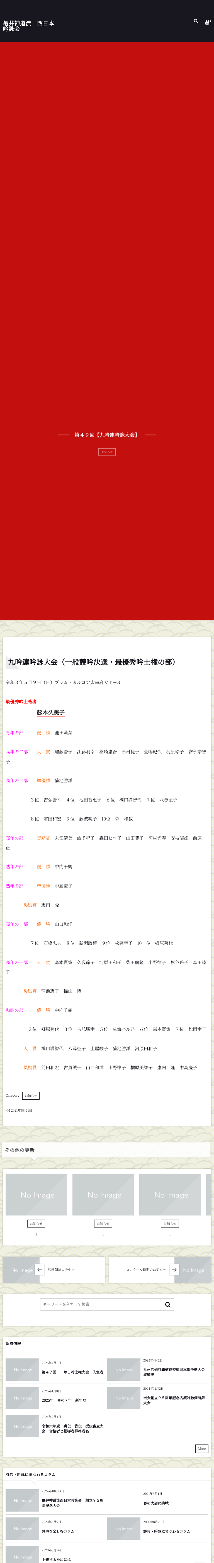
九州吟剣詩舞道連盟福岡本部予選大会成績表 (174, 1372)
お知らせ (31, 1096)
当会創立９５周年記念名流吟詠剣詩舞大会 (174, 1400)
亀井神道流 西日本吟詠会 (28, 25)
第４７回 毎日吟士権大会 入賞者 (72, 1372)
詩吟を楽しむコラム (58, 1531)
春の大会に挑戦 (156, 1503)
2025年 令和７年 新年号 (64, 1400)
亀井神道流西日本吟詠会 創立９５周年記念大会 (72, 1503)
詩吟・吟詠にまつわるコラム (166, 1531)
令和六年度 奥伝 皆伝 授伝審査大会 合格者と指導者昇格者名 (72, 1428)
